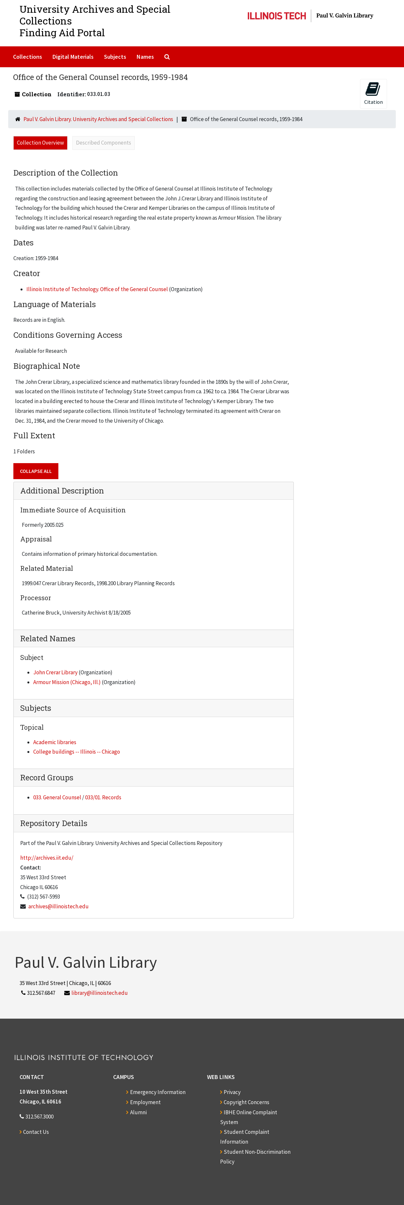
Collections (27, 56)
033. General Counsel (57, 797)
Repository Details (53, 823)
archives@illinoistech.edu (58, 906)
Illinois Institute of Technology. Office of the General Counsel (97, 289)
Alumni (138, 1112)
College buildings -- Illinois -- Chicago (76, 751)
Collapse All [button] (36, 471)
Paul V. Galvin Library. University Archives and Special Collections (98, 119)
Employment (145, 1102)
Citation (373, 93)
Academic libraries (54, 742)
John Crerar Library (55, 672)
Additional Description (62, 490)
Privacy (232, 1092)
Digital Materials (73, 56)
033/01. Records (103, 797)
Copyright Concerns (246, 1102)
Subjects (115, 56)
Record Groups (46, 777)
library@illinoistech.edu (99, 992)
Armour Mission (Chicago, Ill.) (67, 682)
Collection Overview (40, 142)
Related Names (47, 638)
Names (145, 56)
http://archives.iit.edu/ (46, 857)
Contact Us (36, 1131)
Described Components (103, 142)
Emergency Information (158, 1092)
